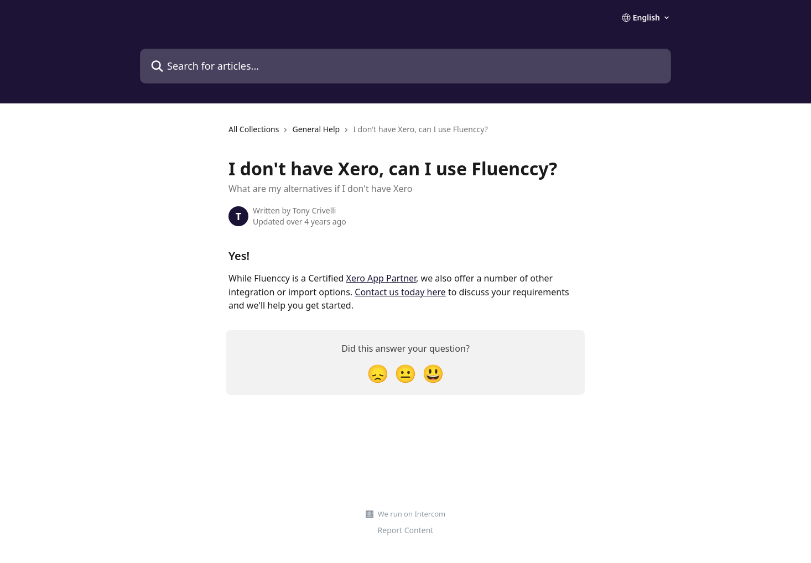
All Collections (253, 129)
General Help (316, 129)
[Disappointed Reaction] (378, 373)
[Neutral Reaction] (405, 373)
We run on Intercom (411, 514)
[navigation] (358, 133)
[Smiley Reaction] (433, 373)
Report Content (406, 530)
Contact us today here (400, 292)
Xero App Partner (381, 278)
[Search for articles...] (405, 66)
